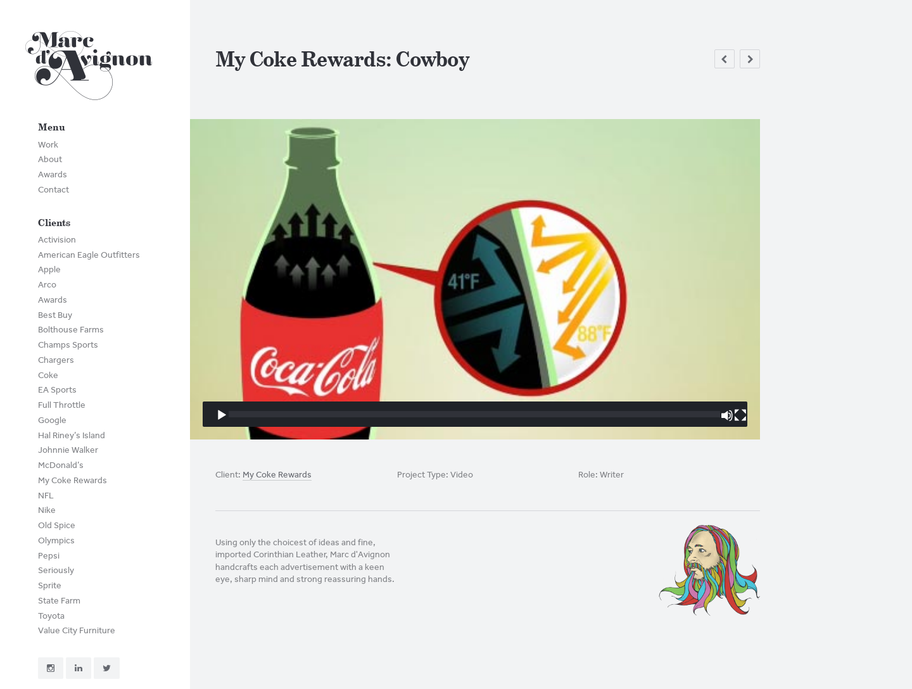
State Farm (59, 600)
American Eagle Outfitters (89, 255)
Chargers (56, 360)
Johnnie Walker (68, 450)
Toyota (51, 615)
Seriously (56, 570)
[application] (475, 279)
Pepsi (49, 555)
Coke (48, 375)
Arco (47, 284)
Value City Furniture (76, 630)
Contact (53, 189)
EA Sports (57, 389)
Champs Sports (68, 344)
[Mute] (727, 415)
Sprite (49, 585)
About (50, 159)
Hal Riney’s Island (71, 435)
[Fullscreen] (740, 415)
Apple (49, 269)
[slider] (474, 414)
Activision (57, 239)
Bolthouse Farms (71, 329)
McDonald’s (61, 465)
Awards (52, 174)
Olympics (56, 540)
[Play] (221, 415)
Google (52, 420)
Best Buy (55, 315)
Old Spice (56, 525)
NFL (46, 495)
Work (48, 144)
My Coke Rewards (72, 480)
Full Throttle (62, 405)
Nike (47, 510)
